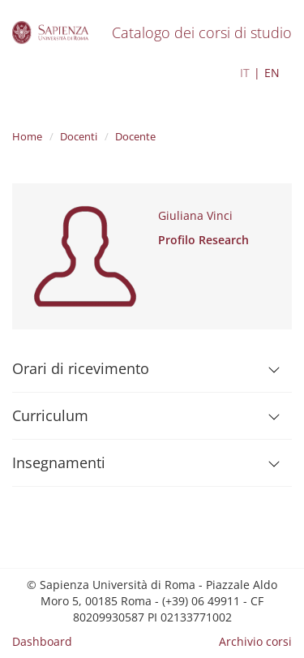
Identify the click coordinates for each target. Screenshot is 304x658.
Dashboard (42, 641)
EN (272, 72)
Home (27, 136)
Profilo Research (203, 239)
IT (245, 72)
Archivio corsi (255, 641)
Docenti (78, 136)
